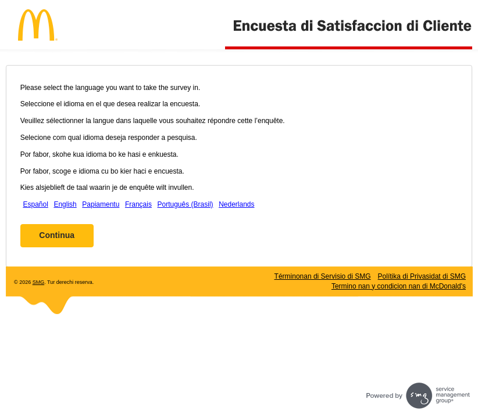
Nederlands (236, 204)
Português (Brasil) (185, 204)
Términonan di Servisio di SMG (322, 276)
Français (138, 204)
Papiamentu (100, 204)
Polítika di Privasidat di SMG (422, 276)
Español (35, 204)
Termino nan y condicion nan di (398, 286)
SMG (39, 282)
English (64, 204)
